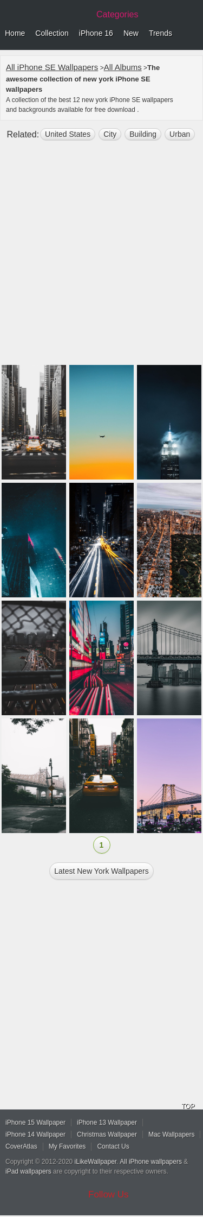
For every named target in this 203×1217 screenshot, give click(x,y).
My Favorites (67, 1146)
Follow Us (108, 1194)
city (109, 134)
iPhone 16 (96, 33)
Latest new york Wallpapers (101, 871)
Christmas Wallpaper (107, 1134)
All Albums (123, 67)
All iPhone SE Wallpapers (52, 67)
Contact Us (113, 1146)
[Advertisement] (101, 257)
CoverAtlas (21, 1146)
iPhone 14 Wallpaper (35, 1134)
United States (67, 134)
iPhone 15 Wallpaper (35, 1122)
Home (15, 33)
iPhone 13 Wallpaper (107, 1122)
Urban (179, 134)
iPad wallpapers (28, 1171)
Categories (117, 14)
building (142, 134)
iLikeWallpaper (96, 1161)
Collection (51, 33)
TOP (187, 1106)
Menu (192, 33)
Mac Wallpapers (171, 1134)
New (131, 33)
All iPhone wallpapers (151, 1161)
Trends (160, 33)
